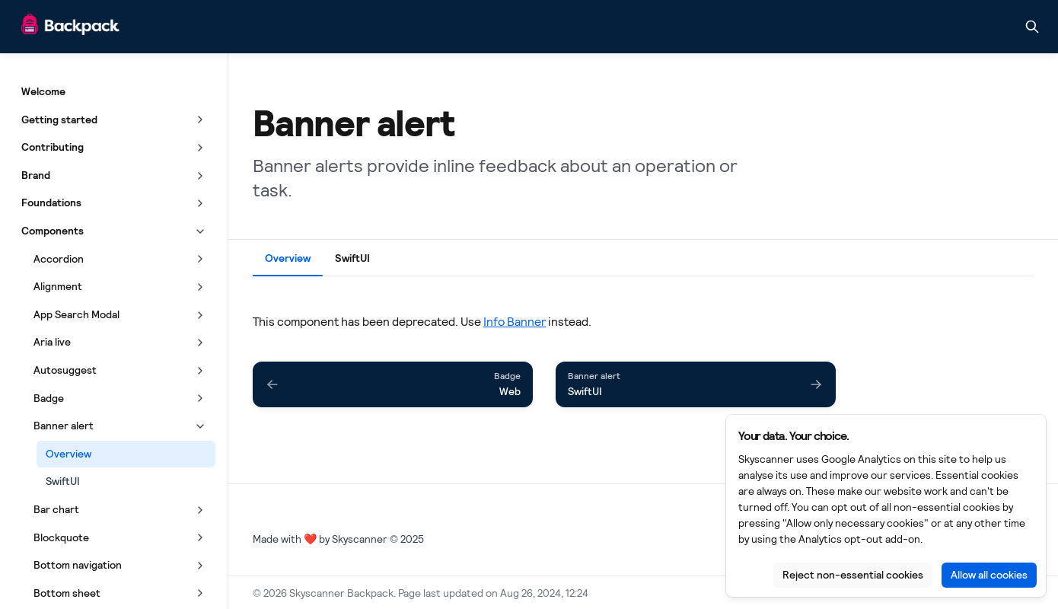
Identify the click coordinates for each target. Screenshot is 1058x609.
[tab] (288, 261)
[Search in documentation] (1032, 26)
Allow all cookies (989, 575)
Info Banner (514, 321)
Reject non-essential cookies (852, 575)
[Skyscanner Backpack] (70, 27)
